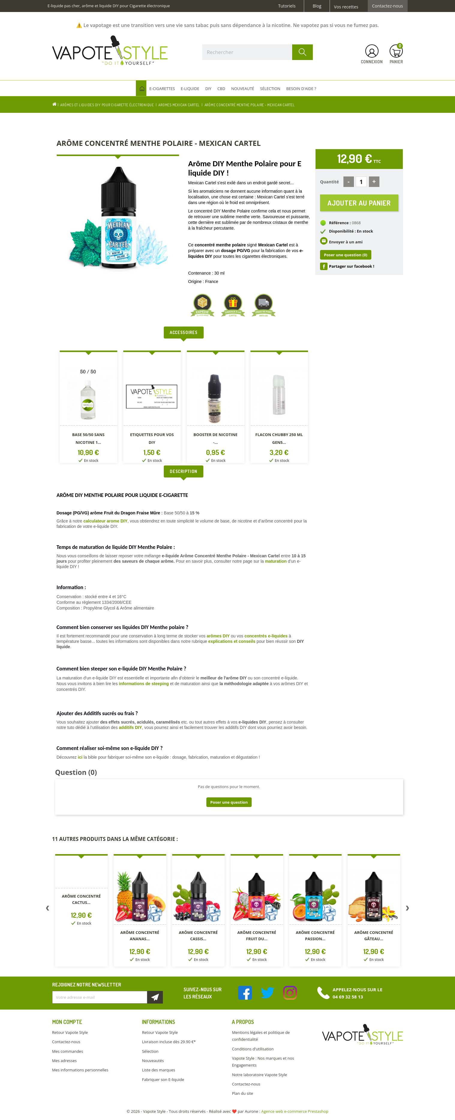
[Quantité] (361, 181)
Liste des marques (158, 1070)
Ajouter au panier (359, 202)
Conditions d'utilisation (253, 1049)
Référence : (340, 222)
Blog (317, 6)
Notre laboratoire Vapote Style (259, 1074)
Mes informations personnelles (80, 1070)
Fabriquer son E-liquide (163, 1079)
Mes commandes (67, 1051)
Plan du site (242, 1093)
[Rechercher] (257, 52)
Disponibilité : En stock (351, 231)
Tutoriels (287, 6)
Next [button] (408, 909)
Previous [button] (48, 909)
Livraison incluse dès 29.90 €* (169, 1041)
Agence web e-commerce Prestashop (294, 1111)
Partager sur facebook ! (351, 266)
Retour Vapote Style (70, 1032)
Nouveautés (153, 1060)
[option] (88, 408)
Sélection (150, 1051)
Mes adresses (64, 1060)
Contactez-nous (387, 6)
